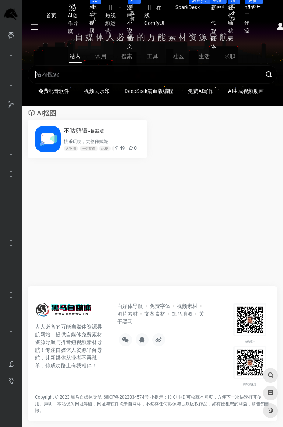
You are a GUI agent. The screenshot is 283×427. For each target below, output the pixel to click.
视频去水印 (97, 91)
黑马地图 (182, 314)
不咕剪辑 (84, 130)
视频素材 (187, 306)
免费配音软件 (53, 91)
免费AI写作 (200, 91)
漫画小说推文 (133, 24)
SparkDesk (190, 5)
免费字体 (160, 306)
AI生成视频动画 (246, 91)
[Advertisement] (129, 225)
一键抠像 (88, 148)
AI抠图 (71, 148)
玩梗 (104, 148)
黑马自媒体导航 (86, 397)
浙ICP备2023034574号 (126, 397)
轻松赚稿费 (233, 20)
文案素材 (154, 314)
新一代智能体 (216, 24)
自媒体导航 (130, 306)
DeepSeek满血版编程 (149, 91)
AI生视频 (94, 17)
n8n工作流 (251, 17)
